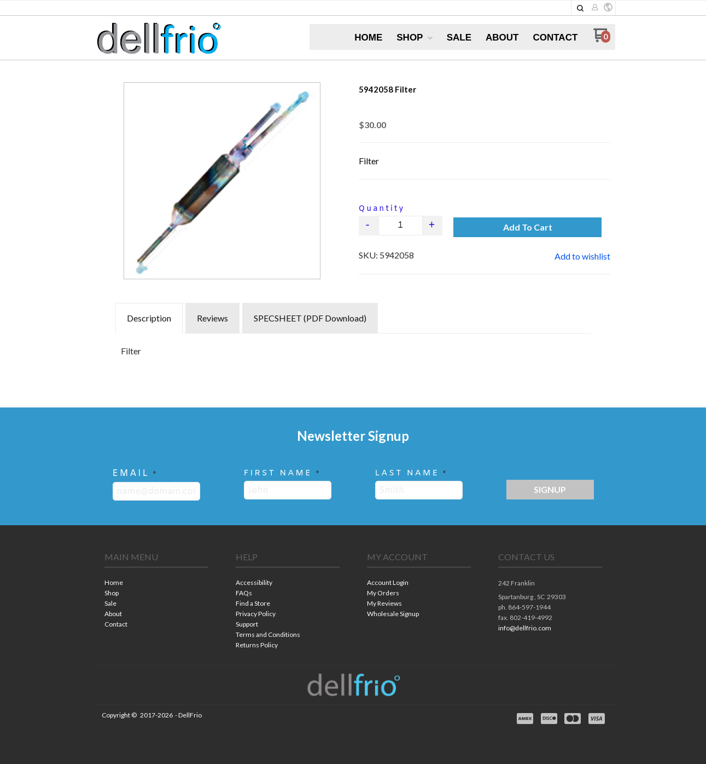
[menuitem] (368, 37)
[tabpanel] (353, 348)
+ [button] (432, 225)
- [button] (368, 225)
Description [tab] (149, 318)
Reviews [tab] (212, 318)
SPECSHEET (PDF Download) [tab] (310, 318)
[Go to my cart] (601, 39)
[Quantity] (400, 225)
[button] (580, 8)
